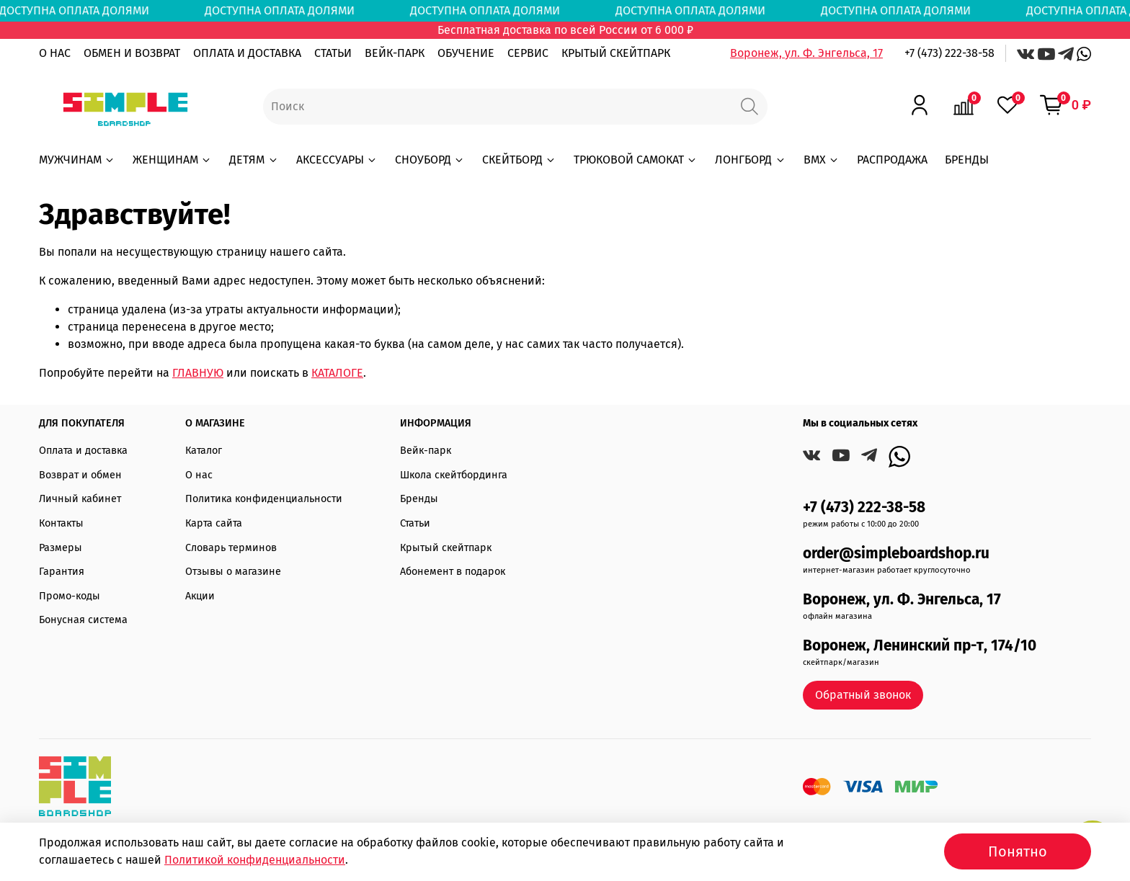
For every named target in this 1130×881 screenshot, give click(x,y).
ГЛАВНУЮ (197, 373)
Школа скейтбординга (453, 475)
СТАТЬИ (333, 53)
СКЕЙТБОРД (519, 159)
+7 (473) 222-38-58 (949, 53)
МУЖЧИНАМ (77, 159)
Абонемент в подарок (452, 571)
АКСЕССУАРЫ (337, 159)
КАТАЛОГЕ (337, 373)
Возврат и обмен (80, 475)
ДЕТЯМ (253, 159)
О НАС (55, 53)
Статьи (415, 523)
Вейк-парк (425, 450)
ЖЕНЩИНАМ (172, 159)
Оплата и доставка (83, 450)
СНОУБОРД (430, 159)
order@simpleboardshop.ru (896, 554)
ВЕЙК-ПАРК (394, 53)
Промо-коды (69, 596)
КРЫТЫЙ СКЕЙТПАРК (615, 53)
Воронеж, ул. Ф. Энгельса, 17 (806, 53)
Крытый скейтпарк (445, 548)
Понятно (1017, 851)
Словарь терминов (231, 548)
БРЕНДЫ (967, 159)
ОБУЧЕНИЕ (465, 53)
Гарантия (61, 571)
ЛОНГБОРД (750, 159)
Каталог (203, 450)
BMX (822, 159)
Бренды (419, 499)
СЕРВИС (527, 53)
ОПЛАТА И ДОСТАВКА (247, 53)
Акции (200, 596)
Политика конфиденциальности (263, 499)
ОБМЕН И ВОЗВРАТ (132, 53)
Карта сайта (213, 523)
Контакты (61, 523)
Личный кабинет (80, 499)
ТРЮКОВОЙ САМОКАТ (636, 159)
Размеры (60, 548)
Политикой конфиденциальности (254, 860)
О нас (199, 475)
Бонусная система (83, 620)
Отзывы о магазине (233, 571)
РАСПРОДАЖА (892, 159)
